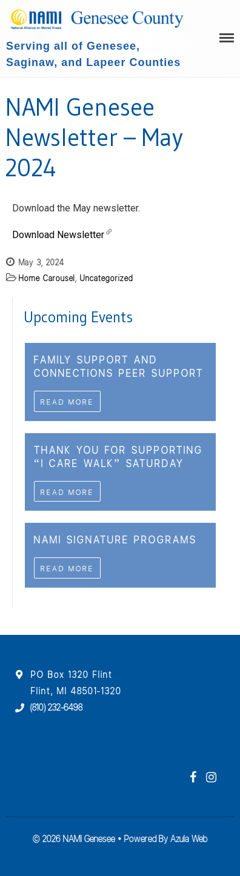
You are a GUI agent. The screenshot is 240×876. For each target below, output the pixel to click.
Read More (67, 401)
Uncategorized (106, 277)
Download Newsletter (58, 235)
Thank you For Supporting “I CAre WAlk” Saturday (118, 456)
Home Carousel (47, 277)
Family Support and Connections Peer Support (119, 365)
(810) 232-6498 (56, 706)
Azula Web (188, 837)
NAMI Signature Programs (115, 538)
